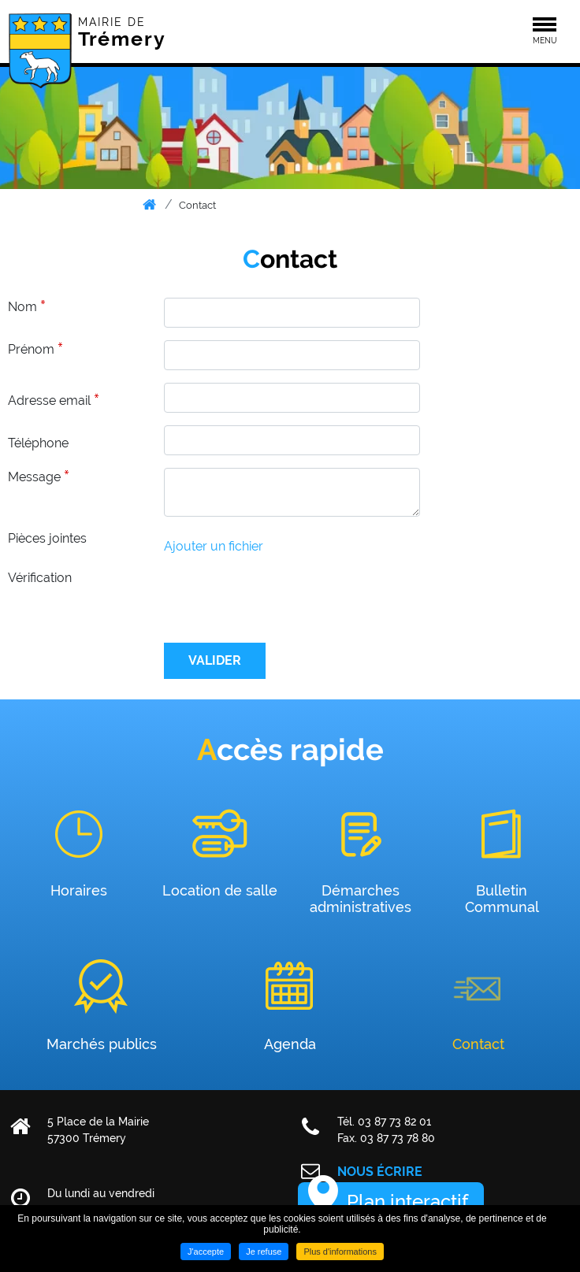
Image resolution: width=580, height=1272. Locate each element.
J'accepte (206, 1251)
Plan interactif (407, 1201)
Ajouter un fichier (213, 546)
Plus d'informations (340, 1251)
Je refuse (263, 1251)
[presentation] (283, 599)
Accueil (150, 205)
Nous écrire (379, 1171)
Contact (197, 205)
